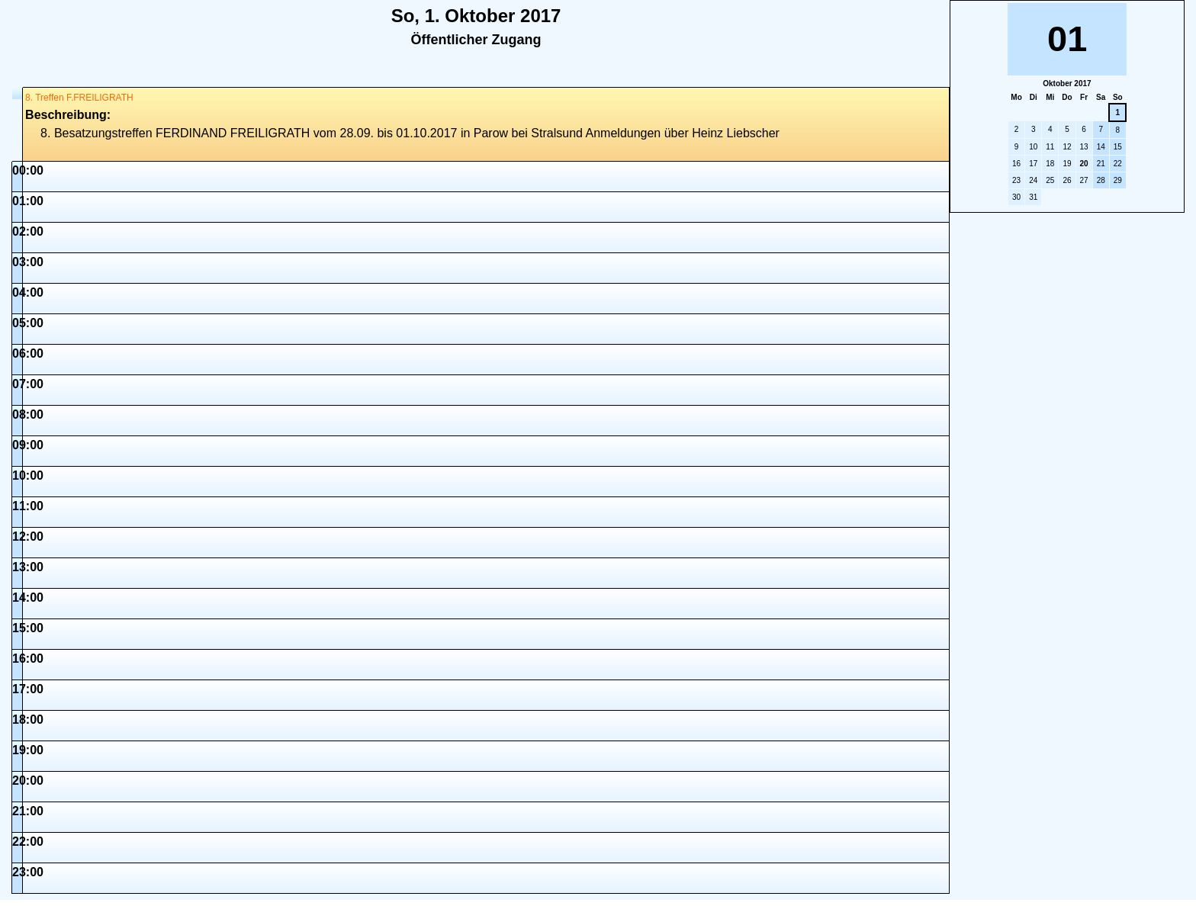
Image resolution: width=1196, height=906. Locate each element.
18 (1050, 163)
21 (1101, 163)
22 (1118, 163)
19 (1067, 163)
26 (1067, 180)
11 (1050, 147)
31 (1033, 197)
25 (1050, 180)
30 (1016, 197)
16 (1016, 163)
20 (1084, 163)
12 (1067, 147)
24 (1033, 180)
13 (1084, 147)
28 (1101, 180)
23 (1016, 180)
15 (1118, 147)
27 (1084, 180)
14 (1101, 147)
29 (1118, 180)
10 (1033, 147)
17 (1033, 163)
